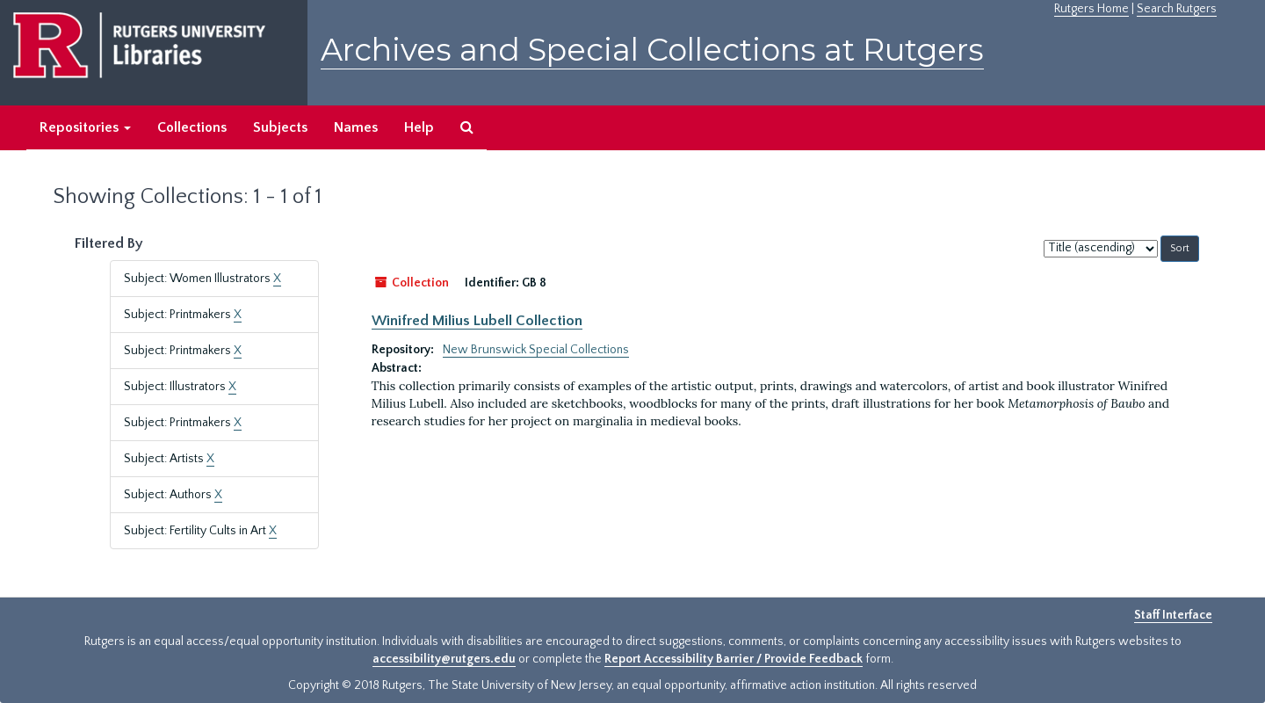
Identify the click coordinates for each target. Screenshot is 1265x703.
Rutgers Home (1091, 9)
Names (356, 127)
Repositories (85, 127)
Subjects (280, 127)
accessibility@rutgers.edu (444, 659)
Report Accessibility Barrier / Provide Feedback (733, 659)
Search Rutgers (1177, 9)
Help (419, 127)
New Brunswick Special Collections (536, 350)
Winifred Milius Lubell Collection (477, 321)
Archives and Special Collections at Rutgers (652, 50)
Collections (192, 127)
